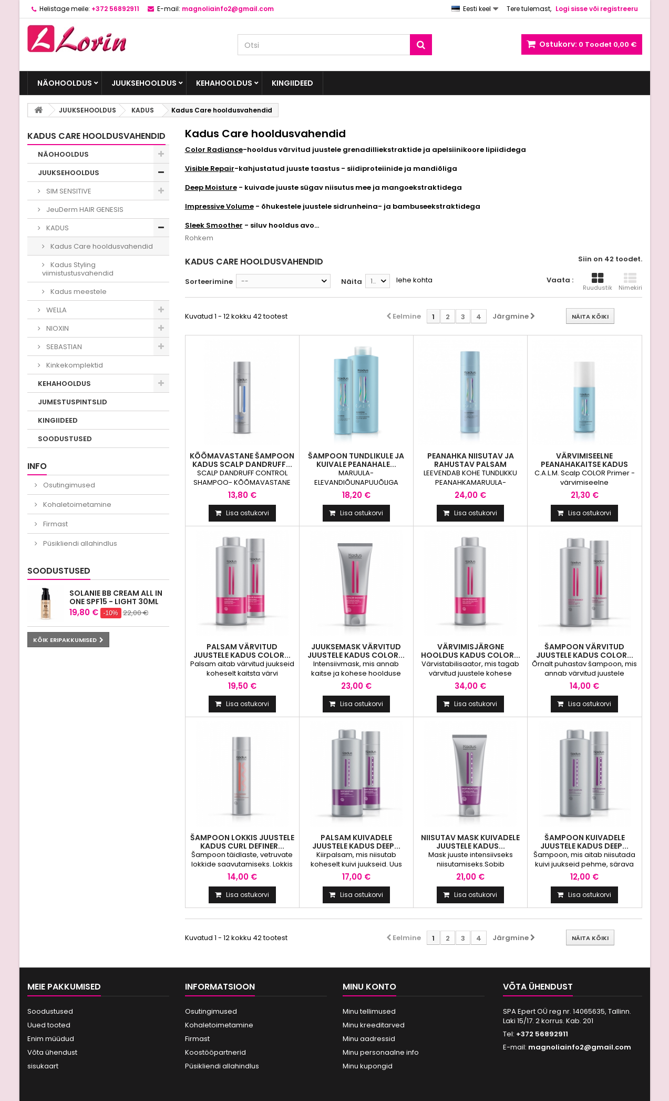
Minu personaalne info (381, 1052)
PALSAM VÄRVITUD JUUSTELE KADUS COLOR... (242, 651)
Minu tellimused (369, 1011)
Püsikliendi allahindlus (79, 543)
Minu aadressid (369, 1039)
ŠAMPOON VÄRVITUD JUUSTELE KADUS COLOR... (584, 651)
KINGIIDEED (292, 83)
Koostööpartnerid (215, 1052)
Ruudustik (597, 282)
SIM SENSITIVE (68, 191)
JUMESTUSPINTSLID (72, 402)
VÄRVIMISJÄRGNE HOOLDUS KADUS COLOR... (470, 651)
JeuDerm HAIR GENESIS (84, 210)
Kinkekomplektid (74, 365)
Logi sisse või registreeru (596, 8)
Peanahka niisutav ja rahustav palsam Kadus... (470, 464)
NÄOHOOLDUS (64, 83)
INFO (37, 466)
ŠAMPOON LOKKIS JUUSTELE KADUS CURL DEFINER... (242, 841)
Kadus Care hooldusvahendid (101, 246)
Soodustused (58, 571)
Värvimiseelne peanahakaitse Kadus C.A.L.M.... (584, 464)
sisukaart (42, 1066)
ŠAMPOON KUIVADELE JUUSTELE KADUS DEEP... (584, 841)
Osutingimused (68, 485)
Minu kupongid (368, 1066)
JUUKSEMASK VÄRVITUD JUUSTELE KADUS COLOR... (356, 651)
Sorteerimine (209, 282)
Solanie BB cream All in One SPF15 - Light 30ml (115, 597)
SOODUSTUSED (65, 439)
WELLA (56, 310)
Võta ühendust (52, 1052)
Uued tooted (48, 1025)
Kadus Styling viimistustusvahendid (78, 269)
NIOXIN (57, 328)
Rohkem (199, 238)
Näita (351, 282)
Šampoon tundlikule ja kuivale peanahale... (356, 460)
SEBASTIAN (63, 347)
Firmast (55, 524)
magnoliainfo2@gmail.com (579, 1047)
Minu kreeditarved (374, 1025)
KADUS (57, 228)
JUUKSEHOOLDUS (144, 83)
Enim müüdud (50, 1039)
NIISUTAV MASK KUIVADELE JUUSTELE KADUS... (470, 841)
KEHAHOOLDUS (224, 83)
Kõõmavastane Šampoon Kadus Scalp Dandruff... (242, 460)
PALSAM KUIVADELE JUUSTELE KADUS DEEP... (356, 841)
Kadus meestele (78, 292)
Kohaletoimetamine (76, 504)
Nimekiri (630, 282)
